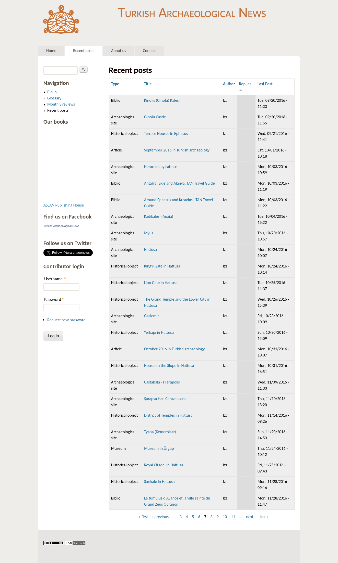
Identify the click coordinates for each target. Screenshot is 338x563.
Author (229, 83)
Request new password (66, 319)
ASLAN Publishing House (63, 205)
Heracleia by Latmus (160, 166)
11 (233, 516)
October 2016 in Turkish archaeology (174, 349)
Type (115, 83)
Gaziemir (151, 315)
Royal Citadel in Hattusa (163, 465)
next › (251, 516)
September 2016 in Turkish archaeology (176, 150)
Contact (149, 50)
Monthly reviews (61, 104)
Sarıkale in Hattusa (159, 481)
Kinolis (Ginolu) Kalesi (162, 100)
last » (264, 516)
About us (118, 50)
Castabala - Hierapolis (162, 382)
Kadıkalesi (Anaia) (158, 216)
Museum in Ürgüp (159, 448)
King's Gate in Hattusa (162, 266)
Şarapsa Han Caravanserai (165, 398)
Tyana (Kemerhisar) (160, 431)
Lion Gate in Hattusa (161, 282)
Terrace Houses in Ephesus (166, 133)
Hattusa (150, 249)
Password (54, 299)
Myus (148, 233)
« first (143, 516)
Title (147, 83)
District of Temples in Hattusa (168, 415)
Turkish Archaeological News (192, 12)
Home (51, 50)
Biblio (52, 91)
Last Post (265, 83)
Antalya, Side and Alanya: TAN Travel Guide (179, 183)
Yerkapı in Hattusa (159, 332)
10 (225, 516)
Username (55, 279)
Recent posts (83, 50)
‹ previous (160, 516)
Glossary (54, 98)
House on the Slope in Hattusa (169, 365)
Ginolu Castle (155, 116)
